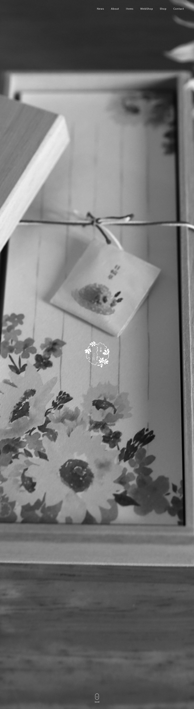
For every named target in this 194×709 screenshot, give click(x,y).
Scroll (97, 706)
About (115, 12)
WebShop (146, 12)
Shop (163, 12)
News (100, 12)
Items (129, 12)
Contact (178, 12)
